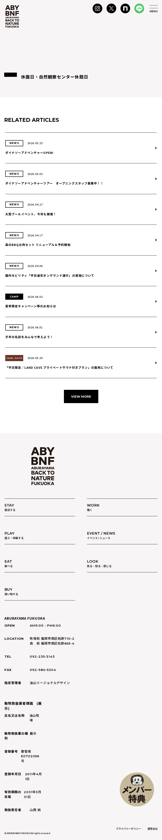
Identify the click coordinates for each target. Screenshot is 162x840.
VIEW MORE (81, 396)
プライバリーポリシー (128, 828)
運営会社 (152, 828)
